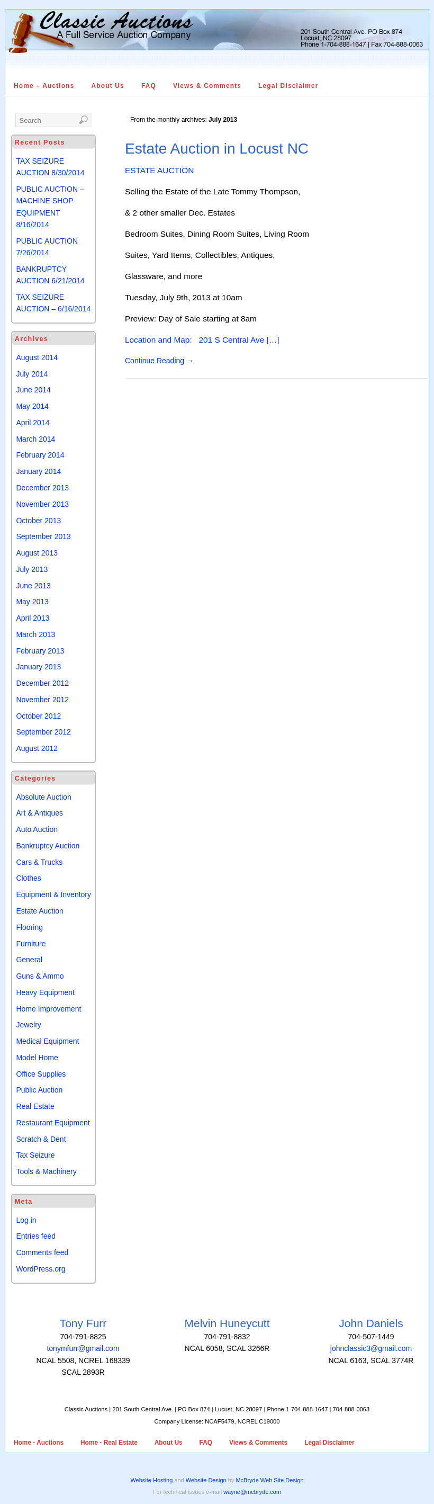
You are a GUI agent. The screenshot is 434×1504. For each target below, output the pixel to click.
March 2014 (35, 439)
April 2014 (32, 422)
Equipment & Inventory (53, 894)
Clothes (28, 878)
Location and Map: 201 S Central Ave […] (202, 339)
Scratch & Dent (41, 1139)
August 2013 (37, 553)
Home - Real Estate (109, 1442)
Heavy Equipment (45, 992)
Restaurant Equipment (52, 1122)
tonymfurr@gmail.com (83, 1348)
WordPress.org (40, 1269)
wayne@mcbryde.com (252, 1492)
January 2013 (38, 667)
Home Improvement (48, 1009)
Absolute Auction (43, 797)
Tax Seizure (35, 1155)
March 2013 (35, 634)
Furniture (31, 943)
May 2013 (32, 601)
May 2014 (32, 406)
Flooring (29, 927)
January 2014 (38, 471)
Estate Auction (40, 911)
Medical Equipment (47, 1041)
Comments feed (42, 1252)
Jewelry (28, 1024)
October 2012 (38, 716)
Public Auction (39, 1090)
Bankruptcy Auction (47, 845)
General (29, 959)
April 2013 (32, 618)
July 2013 (32, 569)
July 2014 (32, 374)
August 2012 (37, 748)
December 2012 (42, 683)
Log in (26, 1220)
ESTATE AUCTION (159, 170)
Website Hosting (151, 1480)
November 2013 (42, 504)
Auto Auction (37, 829)
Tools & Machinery (46, 1171)
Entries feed (36, 1236)
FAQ (148, 85)
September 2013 (43, 536)
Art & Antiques (39, 813)
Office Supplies (41, 1074)
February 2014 (40, 455)
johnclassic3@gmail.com (371, 1348)
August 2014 (37, 357)
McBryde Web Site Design (269, 1480)
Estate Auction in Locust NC (217, 148)
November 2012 (42, 699)
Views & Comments (207, 85)
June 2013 (33, 585)
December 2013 (42, 488)
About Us (108, 85)
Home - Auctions (39, 1442)
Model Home (37, 1057)
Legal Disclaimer (288, 85)
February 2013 (40, 651)
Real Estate (35, 1106)
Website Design (206, 1480)
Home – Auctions (44, 85)
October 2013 (38, 520)
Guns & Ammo (40, 976)
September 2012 (43, 732)
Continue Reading (159, 360)
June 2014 (33, 390)
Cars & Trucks (39, 862)
